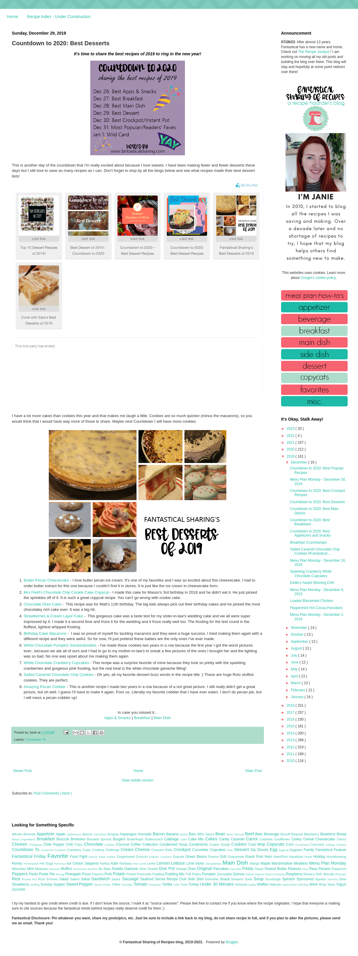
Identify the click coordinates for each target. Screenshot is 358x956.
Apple (61, 834)
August (297, 648)
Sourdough (273, 879)
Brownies (79, 839)
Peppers (20, 873)
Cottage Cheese (335, 844)
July (294, 655)
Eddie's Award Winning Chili (312, 583)
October (297, 634)
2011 (291, 754)
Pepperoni (339, 869)
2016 (291, 719)
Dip (254, 850)
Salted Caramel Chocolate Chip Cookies (58, 674)
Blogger (232, 942)
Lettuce (178, 863)
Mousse (55, 869)
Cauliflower (282, 839)
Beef (250, 833)
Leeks (152, 863)
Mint (31, 869)
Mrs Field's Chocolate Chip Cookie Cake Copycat (66, 592)
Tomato (141, 884)
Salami (75, 879)
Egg (274, 849)
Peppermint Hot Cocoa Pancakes (316, 608)
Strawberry (21, 884)
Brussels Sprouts (100, 839)
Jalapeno (92, 863)
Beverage (272, 834)
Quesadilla (225, 874)
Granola (179, 856)
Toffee (116, 884)
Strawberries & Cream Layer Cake (53, 616)
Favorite (58, 856)
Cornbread (302, 844)
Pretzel (131, 874)
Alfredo (17, 834)
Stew (342, 879)
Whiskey (303, 884)
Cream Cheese (136, 849)
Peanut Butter (276, 869)
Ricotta (27, 879)
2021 (291, 442)
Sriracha (333, 879)
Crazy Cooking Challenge (102, 850)
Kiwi (136, 863)
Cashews (266, 839)
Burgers (120, 839)
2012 (291, 747)
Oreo (192, 869)
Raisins (260, 874)
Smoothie (212, 879)
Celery (297, 839)
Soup (259, 878)
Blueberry (328, 834)
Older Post (253, 771)
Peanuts (295, 869)
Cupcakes (218, 850)
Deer (230, 850)
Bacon (159, 833)
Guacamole (236, 856)
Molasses (42, 869)
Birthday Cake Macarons (45, 633)
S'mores (52, 879)
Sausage (131, 878)
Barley (184, 834)
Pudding (158, 874)
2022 (291, 436)
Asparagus (129, 834)
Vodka (252, 884)
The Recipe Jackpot (314, 52)
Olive (143, 869)
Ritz (35, 879)
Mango (255, 863)
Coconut (123, 844)
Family (309, 850)
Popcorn (98, 874)
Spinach (289, 879)
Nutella (118, 869)
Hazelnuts (296, 856)
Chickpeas (36, 844)
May (295, 669)
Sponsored (305, 879)
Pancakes (221, 869)
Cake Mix (196, 839)
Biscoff (285, 834)
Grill (224, 857)
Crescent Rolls (162, 850)
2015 (291, 726)
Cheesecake (326, 839)
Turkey (194, 884)
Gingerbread (126, 856)
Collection (150, 844)
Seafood (147, 879)
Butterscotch (154, 839)
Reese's (309, 874)
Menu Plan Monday (327, 863)
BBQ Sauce (206, 834)
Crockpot (183, 849)
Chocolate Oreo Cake (42, 604)
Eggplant (297, 850)
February (298, 690)
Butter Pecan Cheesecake (46, 580)
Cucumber (201, 850)
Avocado (145, 834)
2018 (291, 705)
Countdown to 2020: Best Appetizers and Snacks (310, 533)
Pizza (87, 874)
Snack (225, 879)
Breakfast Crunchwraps (308, 542)
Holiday (320, 857)
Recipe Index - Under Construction (59, 16)
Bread (341, 834)
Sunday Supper (53, 884)
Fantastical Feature (330, 850)
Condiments (199, 844)
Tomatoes (155, 884)
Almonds (30, 834)
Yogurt (341, 884)
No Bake (105, 869)
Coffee (136, 844)
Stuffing (35, 884)
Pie (52, 874)
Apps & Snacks (117, 718)
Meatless (301, 863)
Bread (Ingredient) (24, 839)
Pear (305, 869)
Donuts (263, 850)
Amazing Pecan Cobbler (45, 686)
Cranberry (75, 850)
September (300, 642)
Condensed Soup (174, 844)
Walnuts (276, 884)
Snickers (238, 879)
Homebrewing (336, 856)
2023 (291, 429)
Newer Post (22, 771)
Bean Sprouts (236, 834)
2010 (291, 761)
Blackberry (312, 834)
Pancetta (236, 869)
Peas (314, 869)
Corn (290, 844)
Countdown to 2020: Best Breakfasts (310, 522)
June (295, 662)
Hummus (60, 863)
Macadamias (213, 863)
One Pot (167, 868)
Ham (269, 857)
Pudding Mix (175, 874)
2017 (291, 712)
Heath (308, 856)
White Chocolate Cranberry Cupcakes (56, 663)
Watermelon (290, 884)
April (295, 676)
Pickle (44, 874)
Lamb (143, 863)
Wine (314, 884)
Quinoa (239, 874)
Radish (250, 874)
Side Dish (196, 879)
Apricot (87, 834)
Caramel (238, 839)
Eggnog (284, 850)
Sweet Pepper (80, 884)
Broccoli (64, 839)
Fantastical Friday (29, 856)
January (297, 697)
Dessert (242, 849)
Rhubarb (340, 874)
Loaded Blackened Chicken (311, 601)
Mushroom (80, 869)
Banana (173, 834)
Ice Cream (75, 863)
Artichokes (100, 834)
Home (12, 16)
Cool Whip (257, 844)
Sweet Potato (103, 884)
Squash (321, 879)
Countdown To (35, 739)
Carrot (252, 838)
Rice (17, 878)
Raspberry (295, 874)
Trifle (176, 884)
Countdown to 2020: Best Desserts (317, 502)
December (299, 462)
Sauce (116, 879)
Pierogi (60, 874)
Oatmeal (131, 869)
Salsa (86, 879)
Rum (42, 879)
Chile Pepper (54, 844)
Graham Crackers (161, 856)
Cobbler (110, 844)
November (299, 628)
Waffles (263, 884)
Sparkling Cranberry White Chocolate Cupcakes (311, 573)
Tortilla (167, 884)
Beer (259, 834)
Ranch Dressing (275, 874)
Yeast (331, 884)
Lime (190, 863)
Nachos (93, 869)
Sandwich (101, 878)
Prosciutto (144, 874)
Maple (266, 863)
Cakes (212, 838)
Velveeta (241, 884)
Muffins (67, 869)
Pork (108, 874)
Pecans (325, 869)
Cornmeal (317, 844)
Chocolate (94, 844)
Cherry (341, 839)
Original (205, 868)
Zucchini (18, 889)
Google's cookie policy (318, 278)
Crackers (61, 850)
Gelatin (112, 856)
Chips (79, 844)
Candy (225, 839)
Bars (193, 834)
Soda (249, 879)
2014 (291, 733)
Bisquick (297, 834)
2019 (291, 456)
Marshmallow (283, 863)
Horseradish (31, 863)
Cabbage (172, 839)
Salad (64, 879)
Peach (259, 869)
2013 (291, 740)
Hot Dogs (47, 863)
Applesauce (74, 834)
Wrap (323, 884)
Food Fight (79, 857)
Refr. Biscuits (325, 874)
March (296, 683)
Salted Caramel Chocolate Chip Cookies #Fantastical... (315, 551)
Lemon (164, 863)
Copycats (276, 844)
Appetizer (46, 833)
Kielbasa (126, 863)
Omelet (153, 869)
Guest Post (255, 857)
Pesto (34, 874)
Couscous (48, 850)
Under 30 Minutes (217, 884)
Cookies (240, 844)
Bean (221, 833)
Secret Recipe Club (171, 879)
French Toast (98, 856)
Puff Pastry (194, 874)
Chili (70, 844)
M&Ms (200, 863)
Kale (115, 863)
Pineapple (73, 874)
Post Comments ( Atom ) (52, 793)
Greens (214, 856)
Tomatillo (127, 884)
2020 (291, 449)
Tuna (184, 884)
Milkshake (19, 869)
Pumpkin (209, 874)
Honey (17, 863)
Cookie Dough (220, 844)
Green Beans (197, 857)
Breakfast (142, 718)
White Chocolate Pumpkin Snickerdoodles (60, 645)
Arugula (113, 834)
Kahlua (105, 863)
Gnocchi (142, 856)
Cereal (309, 839)
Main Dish (162, 718)
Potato (119, 873)
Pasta (248, 868)
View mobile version (138, 780)
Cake (184, 839)
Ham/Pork (281, 856)
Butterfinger (136, 839)
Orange (182, 869)
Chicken (20, 844)
